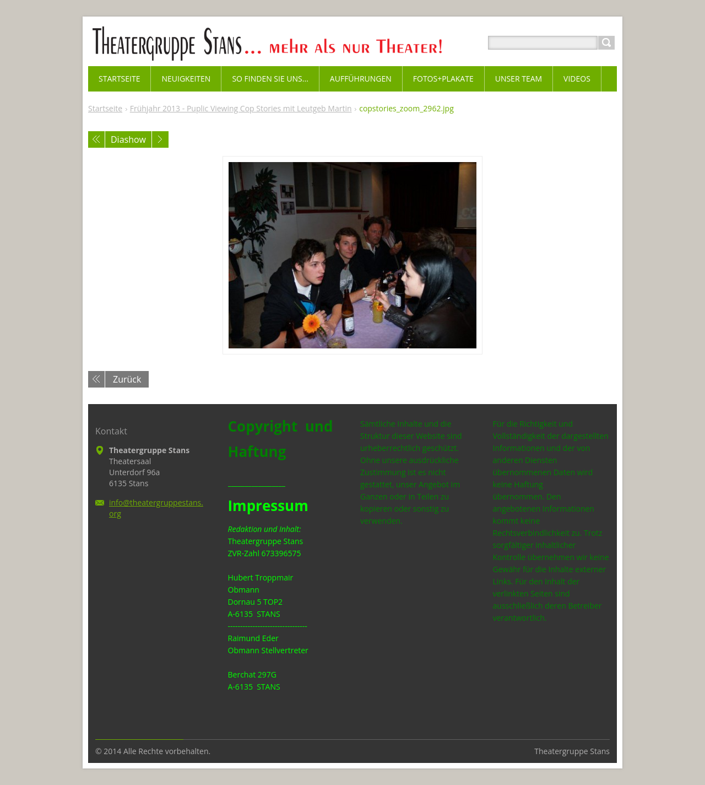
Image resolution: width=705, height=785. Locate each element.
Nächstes (160, 139)
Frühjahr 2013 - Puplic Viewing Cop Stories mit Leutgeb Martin (241, 108)
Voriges (96, 139)
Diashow (128, 139)
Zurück (127, 379)
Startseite (105, 108)
